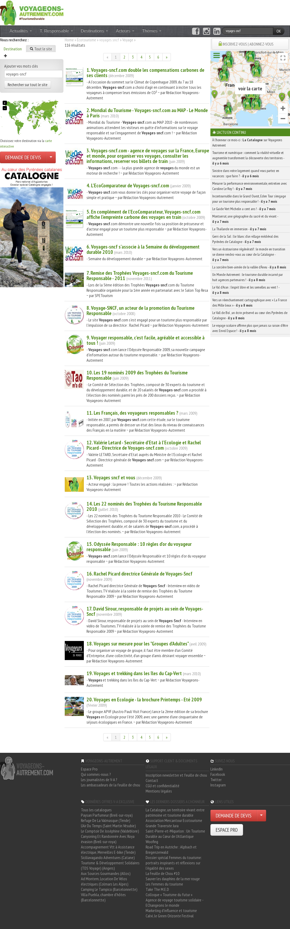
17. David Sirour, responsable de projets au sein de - (144, 611)
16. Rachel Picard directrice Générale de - (139, 573)
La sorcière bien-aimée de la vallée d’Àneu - (249, 267)
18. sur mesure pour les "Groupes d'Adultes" (137, 643)
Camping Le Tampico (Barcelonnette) (109, 889)
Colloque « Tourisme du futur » (169, 894)
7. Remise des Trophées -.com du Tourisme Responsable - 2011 (139, 275)
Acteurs (125, 31)
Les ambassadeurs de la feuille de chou (110, 785)
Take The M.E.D (157, 889)
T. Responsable (56, 31)
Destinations (94, 31)
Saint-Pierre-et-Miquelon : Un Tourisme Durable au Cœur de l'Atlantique (175, 833)
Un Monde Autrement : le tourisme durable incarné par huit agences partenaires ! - (247, 277)
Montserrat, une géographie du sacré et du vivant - (245, 219)
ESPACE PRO (227, 829)
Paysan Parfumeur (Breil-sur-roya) (107, 815)
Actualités (21, 31)
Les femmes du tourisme (164, 884)
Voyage (127, 39)
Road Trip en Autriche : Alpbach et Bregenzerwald (171, 849)
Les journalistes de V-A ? (99, 779)
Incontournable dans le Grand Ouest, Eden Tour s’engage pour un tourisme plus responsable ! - (249, 199)
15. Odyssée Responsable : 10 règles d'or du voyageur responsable (139, 547)
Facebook (217, 774)
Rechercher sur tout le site (27, 84)
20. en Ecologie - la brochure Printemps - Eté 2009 (144, 699)
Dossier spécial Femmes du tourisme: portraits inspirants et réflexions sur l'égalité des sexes (174, 863)
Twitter (216, 779)
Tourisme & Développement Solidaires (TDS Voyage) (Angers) (110, 865)
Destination (13, 48)
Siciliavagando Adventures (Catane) (108, 857)
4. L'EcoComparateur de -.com (127, 185)
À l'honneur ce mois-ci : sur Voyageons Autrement (247, 143)
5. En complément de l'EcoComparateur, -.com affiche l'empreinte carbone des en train (143, 214)
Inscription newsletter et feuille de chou (176, 775)
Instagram (218, 785)
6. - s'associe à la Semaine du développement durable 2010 (143, 249)
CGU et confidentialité (162, 785)
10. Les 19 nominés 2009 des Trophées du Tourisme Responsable (137, 375)
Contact (152, 780)
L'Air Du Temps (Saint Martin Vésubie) (108, 825)
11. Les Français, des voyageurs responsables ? (132, 412)
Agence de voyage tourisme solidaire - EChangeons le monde (174, 902)
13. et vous (110, 477)
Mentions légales (159, 791)
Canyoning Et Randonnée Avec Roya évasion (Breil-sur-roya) (108, 839)
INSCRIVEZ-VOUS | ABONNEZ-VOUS (248, 44)
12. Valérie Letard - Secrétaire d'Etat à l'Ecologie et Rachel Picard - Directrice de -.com (143, 445)
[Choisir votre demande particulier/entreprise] (51, 157)
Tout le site (41, 48)
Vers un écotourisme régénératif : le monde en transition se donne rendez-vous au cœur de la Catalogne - (248, 254)
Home (69, 39)
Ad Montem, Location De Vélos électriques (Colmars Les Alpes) (104, 881)
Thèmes (151, 31)
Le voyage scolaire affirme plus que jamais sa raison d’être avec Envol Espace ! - (250, 328)
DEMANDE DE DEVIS (23, 157)
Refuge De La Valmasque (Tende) (105, 820)
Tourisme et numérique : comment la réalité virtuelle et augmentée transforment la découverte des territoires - (248, 158)
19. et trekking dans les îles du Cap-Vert (134, 673)
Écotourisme (86, 39)
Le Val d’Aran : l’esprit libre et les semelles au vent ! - (245, 290)
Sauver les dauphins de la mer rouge (173, 878)
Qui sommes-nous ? (96, 774)
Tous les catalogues (96, 809)
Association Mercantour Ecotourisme (174, 820)
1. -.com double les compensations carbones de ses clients (145, 73)
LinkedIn (216, 769)
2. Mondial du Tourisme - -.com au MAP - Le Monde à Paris (147, 113)
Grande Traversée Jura (162, 825)
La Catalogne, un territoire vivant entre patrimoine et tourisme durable (175, 812)
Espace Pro (89, 769)
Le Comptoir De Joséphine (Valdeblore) (110, 831)
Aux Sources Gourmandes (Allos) (106, 873)
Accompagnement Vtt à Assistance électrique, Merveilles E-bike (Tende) (108, 849)
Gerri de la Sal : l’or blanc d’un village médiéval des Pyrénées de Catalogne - (245, 239)
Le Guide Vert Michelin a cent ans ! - (244, 208)
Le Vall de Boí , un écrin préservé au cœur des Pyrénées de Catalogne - (249, 315)
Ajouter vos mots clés (21, 66)
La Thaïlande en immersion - (239, 229)
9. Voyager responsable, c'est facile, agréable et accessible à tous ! (145, 340)
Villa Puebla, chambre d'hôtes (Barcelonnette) (103, 897)
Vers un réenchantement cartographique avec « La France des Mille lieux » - (249, 303)
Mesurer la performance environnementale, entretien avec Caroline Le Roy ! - (249, 186)
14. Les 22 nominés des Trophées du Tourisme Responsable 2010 (144, 506)
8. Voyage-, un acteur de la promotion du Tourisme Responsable (140, 310)
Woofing (152, 841)
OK (278, 31)
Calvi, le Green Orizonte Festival (170, 915)
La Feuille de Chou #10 (162, 873)
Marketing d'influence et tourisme (171, 910)
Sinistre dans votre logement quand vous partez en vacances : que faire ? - (245, 173)
